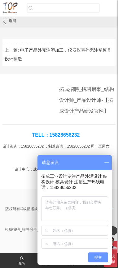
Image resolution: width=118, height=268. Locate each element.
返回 (9, 21)
